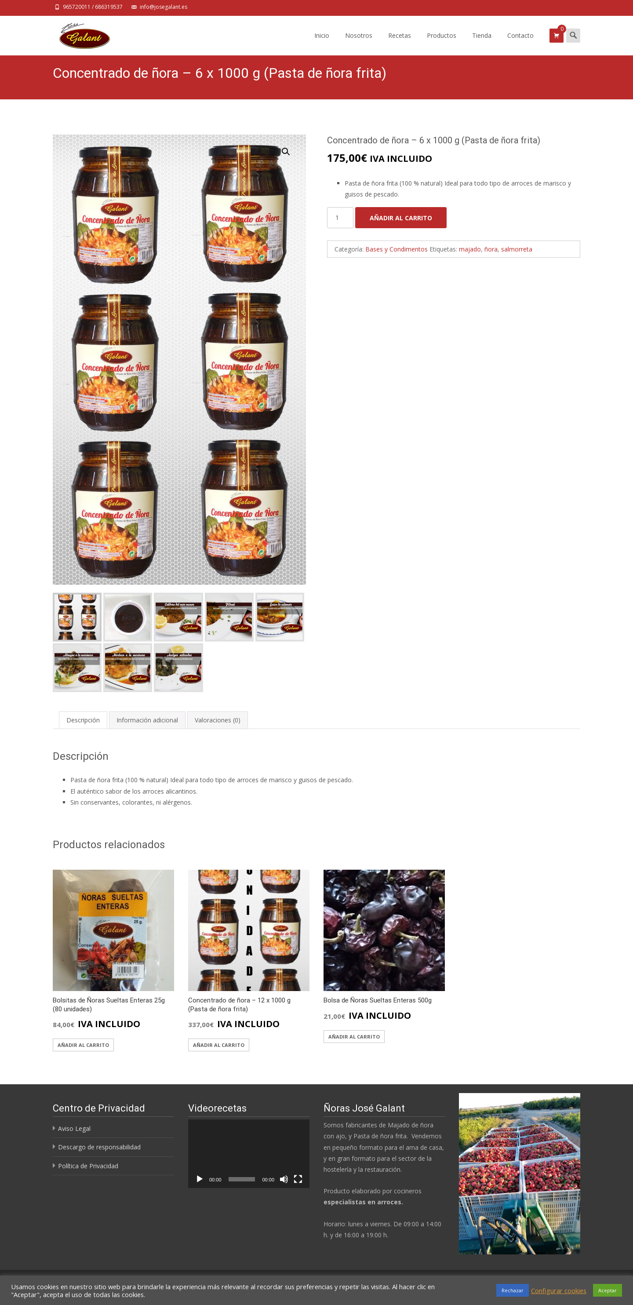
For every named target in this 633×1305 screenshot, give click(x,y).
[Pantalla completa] (298, 1178)
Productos (441, 43)
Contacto (520, 43)
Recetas (399, 43)
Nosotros (358, 43)
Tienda (481, 43)
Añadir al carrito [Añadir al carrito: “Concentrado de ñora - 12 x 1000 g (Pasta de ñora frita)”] (218, 1044)
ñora (491, 249)
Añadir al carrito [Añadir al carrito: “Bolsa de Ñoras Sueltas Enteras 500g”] (354, 1035)
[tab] (83, 719)
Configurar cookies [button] (558, 1290)
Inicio (321, 43)
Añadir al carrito (401, 218)
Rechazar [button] (513, 1290)
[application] (248, 1153)
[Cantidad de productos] (340, 217)
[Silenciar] (284, 1178)
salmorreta (516, 249)
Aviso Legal (74, 1128)
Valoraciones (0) (217, 719)
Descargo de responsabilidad (99, 1146)
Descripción (83, 719)
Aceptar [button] (607, 1290)
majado (470, 249)
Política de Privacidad (88, 1165)
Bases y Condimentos (396, 249)
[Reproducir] (199, 1178)
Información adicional (147, 719)
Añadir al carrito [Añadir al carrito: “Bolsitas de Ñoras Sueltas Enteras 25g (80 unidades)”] (83, 1044)
